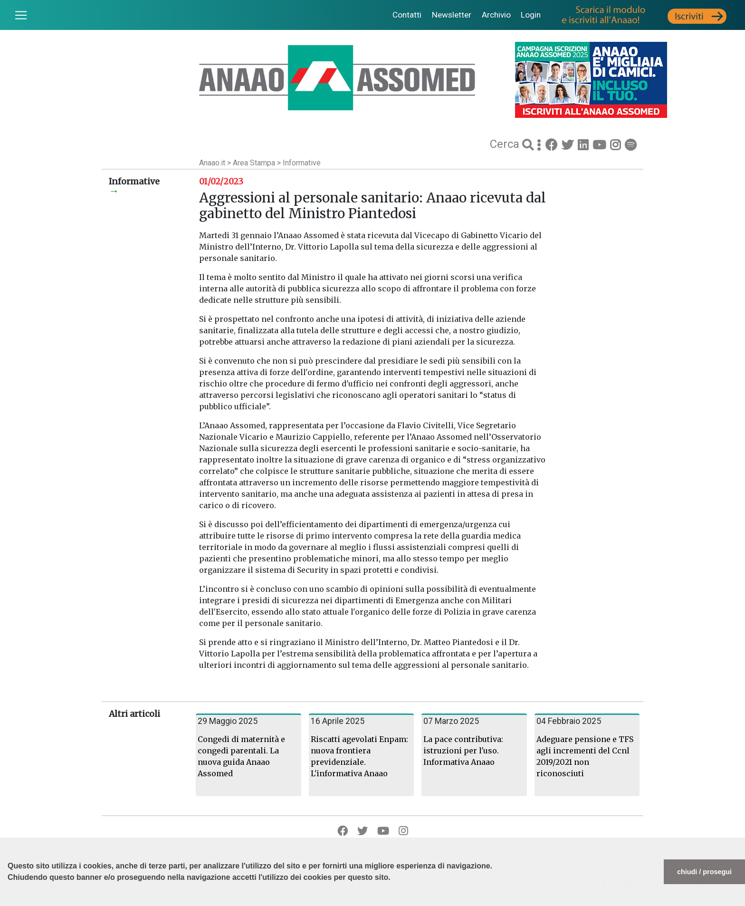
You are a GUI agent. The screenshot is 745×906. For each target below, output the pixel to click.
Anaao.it (212, 162)
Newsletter (451, 14)
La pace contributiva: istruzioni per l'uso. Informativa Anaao (463, 750)
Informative (302, 162)
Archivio (496, 14)
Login (531, 14)
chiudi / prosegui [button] (704, 872)
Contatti (406, 14)
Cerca (506, 144)
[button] (9, 901)
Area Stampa (255, 162)
